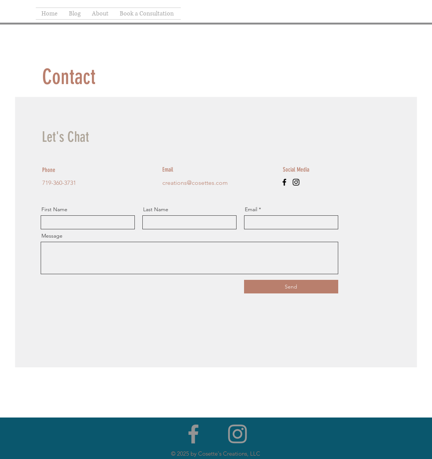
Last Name (155, 209)
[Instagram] (296, 182)
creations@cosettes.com (195, 182)
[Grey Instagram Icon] (237, 434)
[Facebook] (284, 182)
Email (251, 209)
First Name (54, 209)
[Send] (291, 286)
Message (52, 235)
